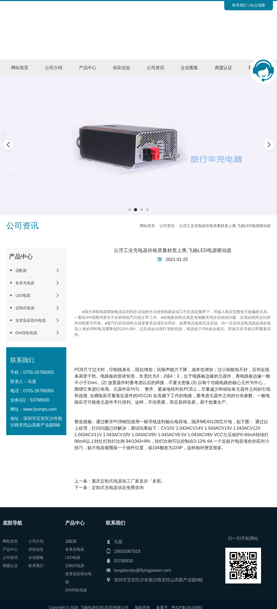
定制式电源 (21, 307)
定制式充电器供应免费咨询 (118, 487)
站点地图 (257, 5)
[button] (129, 209)
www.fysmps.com (40, 409)
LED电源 (19, 295)
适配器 (18, 270)
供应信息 (121, 67)
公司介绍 (53, 67)
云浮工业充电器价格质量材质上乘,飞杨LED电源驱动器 (225, 226)
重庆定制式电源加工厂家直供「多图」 (128, 481)
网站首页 (19, 67)
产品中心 (87, 67)
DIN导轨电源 (23, 332)
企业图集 (189, 67)
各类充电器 (21, 282)
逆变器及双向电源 (27, 320)
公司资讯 (155, 67)
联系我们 (239, 5)
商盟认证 (223, 67)
